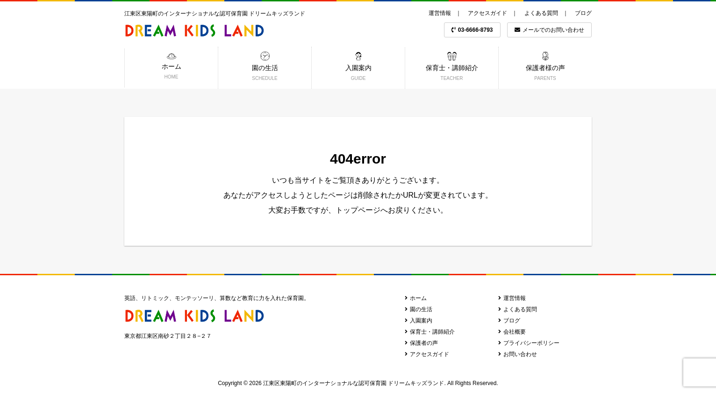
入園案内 (418, 320)
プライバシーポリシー (528, 343)
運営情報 (440, 13)
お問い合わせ (517, 354)
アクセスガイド (487, 13)
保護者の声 (421, 343)
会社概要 (512, 332)
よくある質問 (541, 13)
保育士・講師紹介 (430, 332)
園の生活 (418, 309)
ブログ (583, 13)
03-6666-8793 (472, 30)
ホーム (416, 298)
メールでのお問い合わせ (549, 30)
